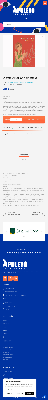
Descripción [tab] (24, 155)
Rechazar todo (19, 393)
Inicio (11, 134)
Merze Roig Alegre (27, 82)
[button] (45, 3)
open (42, 37)
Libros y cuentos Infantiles (21, 134)
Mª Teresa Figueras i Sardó (15, 82)
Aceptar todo (30, 393)
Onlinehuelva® (39, 398)
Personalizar (9, 393)
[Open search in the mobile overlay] (24, 24)
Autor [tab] (24, 159)
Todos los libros (34, 134)
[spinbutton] (16, 119)
